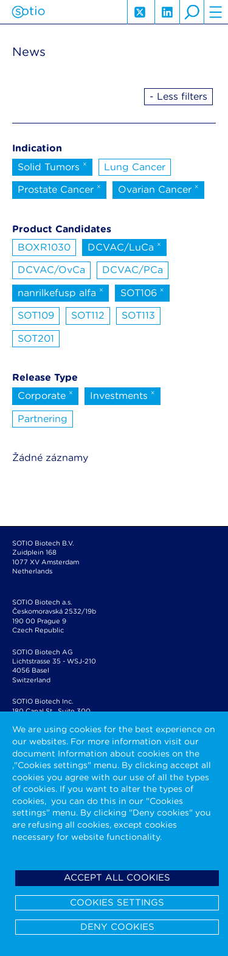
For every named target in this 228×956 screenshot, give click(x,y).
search (191, 12)
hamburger (216, 12)
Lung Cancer (134, 167)
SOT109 (36, 315)
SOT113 (138, 315)
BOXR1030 (44, 247)
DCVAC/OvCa (51, 269)
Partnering (42, 418)
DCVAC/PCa (132, 269)
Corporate (45, 394)
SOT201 (36, 338)
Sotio (28, 12)
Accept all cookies (117, 877)
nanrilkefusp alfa (60, 292)
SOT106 (142, 292)
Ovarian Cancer (158, 188)
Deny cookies (117, 926)
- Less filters (178, 96)
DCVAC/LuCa (124, 246)
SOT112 (88, 315)
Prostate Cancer (59, 188)
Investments (122, 394)
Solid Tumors (52, 166)
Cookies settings (117, 902)
